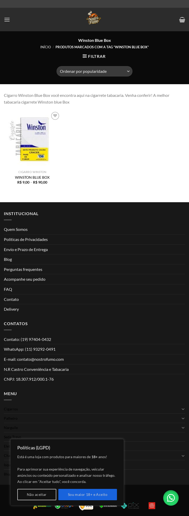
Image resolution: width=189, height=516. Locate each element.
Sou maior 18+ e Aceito (87, 494)
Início (45, 47)
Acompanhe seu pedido (24, 279)
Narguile (11, 427)
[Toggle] (183, 409)
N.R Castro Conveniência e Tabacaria (36, 369)
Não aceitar (37, 494)
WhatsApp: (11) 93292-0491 (30, 349)
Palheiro (11, 418)
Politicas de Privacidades (26, 239)
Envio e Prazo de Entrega (26, 249)
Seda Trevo (12, 437)
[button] (171, 498)
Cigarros (11, 409)
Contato (11, 299)
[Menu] (7, 19)
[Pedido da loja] (94, 71)
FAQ (8, 289)
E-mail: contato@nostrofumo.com (34, 359)
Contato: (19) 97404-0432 (27, 339)
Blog (8, 259)
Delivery (11, 309)
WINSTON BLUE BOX (32, 177)
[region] (67, 472)
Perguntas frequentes (23, 269)
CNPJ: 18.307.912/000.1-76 (29, 379)
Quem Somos (16, 229)
